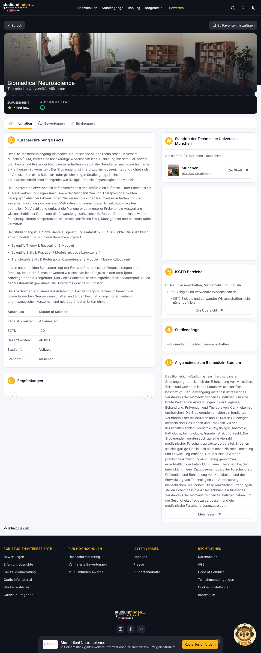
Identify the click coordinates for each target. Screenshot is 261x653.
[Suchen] (233, 8)
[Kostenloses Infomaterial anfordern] (200, 644)
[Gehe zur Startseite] (18, 8)
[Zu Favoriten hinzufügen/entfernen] (233, 25)
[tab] (20, 123)
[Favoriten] (243, 8)
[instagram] (120, 629)
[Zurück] (14, 25)
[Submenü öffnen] (154, 7)
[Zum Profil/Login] (253, 8)
